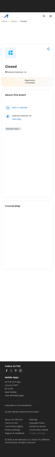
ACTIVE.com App (13, 381)
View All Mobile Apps (14, 395)
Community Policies (38, 429)
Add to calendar (19, 107)
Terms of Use (11, 423)
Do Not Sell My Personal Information (22, 411)
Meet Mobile (11, 392)
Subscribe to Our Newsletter (18, 405)
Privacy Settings (12, 429)
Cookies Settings (37, 433)
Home (4, 21)
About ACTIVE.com (14, 419)
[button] (48, 49)
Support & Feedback (14, 433)
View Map (16, 119)
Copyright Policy (37, 423)
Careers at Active (37, 426)
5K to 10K (9, 388)
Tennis (14, 21)
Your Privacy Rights (14, 426)
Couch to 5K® (11, 385)
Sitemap (33, 419)
